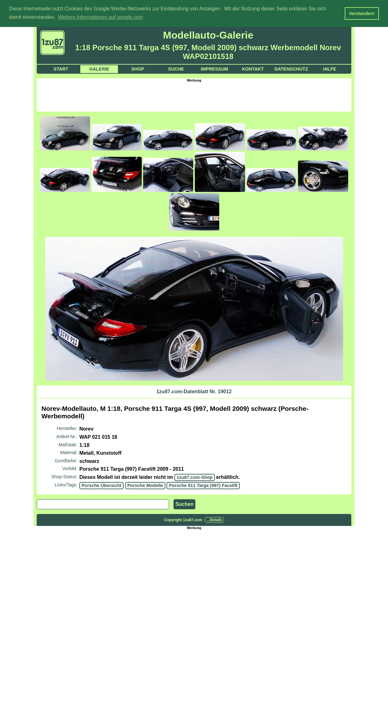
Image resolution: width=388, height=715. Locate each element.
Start (61, 68)
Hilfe (329, 68)
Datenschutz (291, 68)
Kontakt (252, 68)
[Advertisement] (194, 96)
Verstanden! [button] (362, 13)
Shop (137, 68)
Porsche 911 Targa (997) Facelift (203, 485)
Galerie (99, 68)
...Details (214, 519)
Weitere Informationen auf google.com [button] (100, 17)
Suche (176, 68)
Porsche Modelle (145, 485)
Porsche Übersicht (101, 485)
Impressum (214, 68)
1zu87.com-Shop (194, 476)
